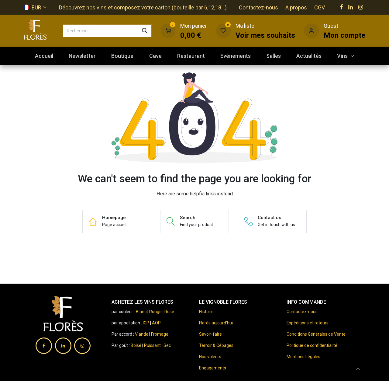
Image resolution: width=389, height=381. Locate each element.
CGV (319, 7)
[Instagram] (360, 7)
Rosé (169, 311)
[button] (358, 369)
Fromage (159, 334)
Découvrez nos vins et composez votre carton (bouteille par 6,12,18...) (143, 7)
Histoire (206, 311)
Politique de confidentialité (312, 345)
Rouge (155, 311)
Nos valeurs (210, 356)
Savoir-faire (210, 334)
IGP (146, 322)
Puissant (153, 345)
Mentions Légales (303, 356)
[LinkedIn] (350, 7)
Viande (141, 334)
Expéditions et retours (308, 322)
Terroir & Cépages (216, 345)
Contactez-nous (258, 7)
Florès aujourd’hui (216, 322)
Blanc (141, 311)
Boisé (136, 345)
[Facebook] (341, 7)
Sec (167, 345)
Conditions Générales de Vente (316, 334)
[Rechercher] (144, 31)
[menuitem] (44, 56)
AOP (156, 322)
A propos (296, 7)
